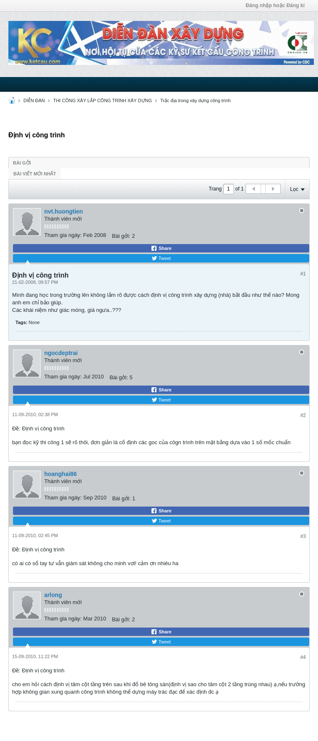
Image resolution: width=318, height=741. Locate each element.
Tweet (161, 258)
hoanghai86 (60, 474)
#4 (303, 657)
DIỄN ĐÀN (34, 100)
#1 (303, 274)
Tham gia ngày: (63, 235)
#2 (303, 415)
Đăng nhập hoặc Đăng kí (275, 5)
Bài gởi (22, 162)
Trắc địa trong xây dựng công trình (195, 100)
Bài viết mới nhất (34, 173)
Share (161, 248)
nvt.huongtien (63, 211)
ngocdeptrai (61, 353)
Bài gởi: (121, 236)
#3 (303, 536)
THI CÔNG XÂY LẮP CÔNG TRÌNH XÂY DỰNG (102, 100)
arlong (53, 595)
